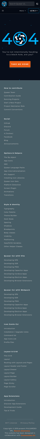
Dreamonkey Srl (28, 435)
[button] (37, 4)
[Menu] (3, 11)
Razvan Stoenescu (22, 431)
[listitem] (20, 92)
